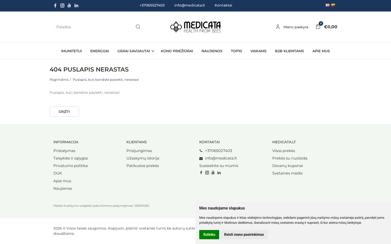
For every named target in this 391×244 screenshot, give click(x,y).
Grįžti (64, 112)
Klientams (136, 142)
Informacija (65, 142)
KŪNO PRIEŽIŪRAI (177, 51)
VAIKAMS (258, 51)
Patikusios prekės (142, 166)
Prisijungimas (139, 150)
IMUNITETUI (71, 51)
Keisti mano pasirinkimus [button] (244, 234)
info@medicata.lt (189, 5)
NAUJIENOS (211, 51)
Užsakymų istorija (142, 158)
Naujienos (62, 188)
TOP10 (236, 51)
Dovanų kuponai (287, 166)
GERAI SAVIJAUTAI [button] (133, 51)
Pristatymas (64, 150)
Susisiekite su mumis (218, 166)
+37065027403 (215, 150)
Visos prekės (283, 150)
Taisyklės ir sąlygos (70, 158)
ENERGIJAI (99, 51)
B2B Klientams (289, 51)
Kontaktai (223, 5)
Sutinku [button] (209, 234)
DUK (57, 173)
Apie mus (321, 51)
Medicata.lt (284, 142)
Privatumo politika (70, 166)
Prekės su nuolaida (289, 158)
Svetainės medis (287, 173)
